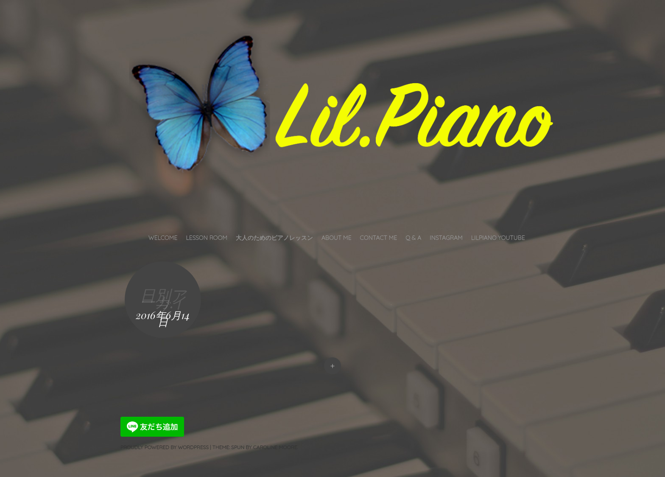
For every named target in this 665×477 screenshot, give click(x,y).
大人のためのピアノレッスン (274, 237)
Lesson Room (206, 237)
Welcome (162, 237)
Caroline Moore (275, 447)
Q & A (413, 237)
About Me (336, 237)
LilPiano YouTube (498, 237)
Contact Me (378, 237)
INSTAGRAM (446, 237)
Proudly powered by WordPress (164, 447)
